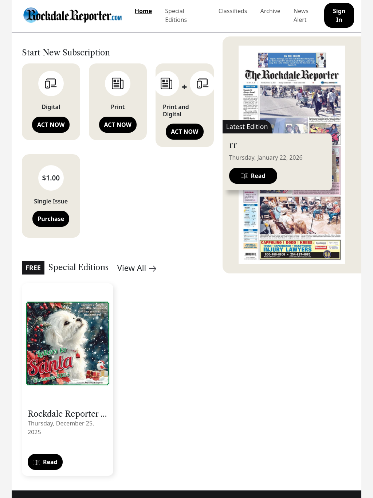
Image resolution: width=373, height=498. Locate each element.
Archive (270, 11)
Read (45, 462)
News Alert (301, 15)
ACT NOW (50, 125)
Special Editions (176, 15)
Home (143, 11)
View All (136, 267)
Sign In (339, 15)
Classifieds (233, 11)
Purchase (51, 219)
